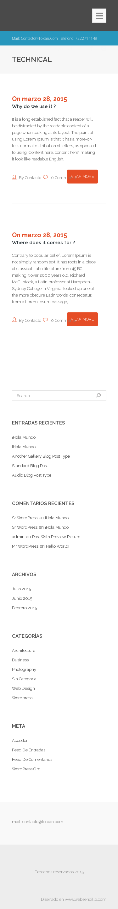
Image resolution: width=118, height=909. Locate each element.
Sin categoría (24, 679)
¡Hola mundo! (24, 437)
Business (20, 660)
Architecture (23, 650)
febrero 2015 (24, 607)
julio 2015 (21, 589)
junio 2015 (22, 598)
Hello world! (57, 546)
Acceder (20, 740)
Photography (24, 669)
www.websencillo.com (85, 899)
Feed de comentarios (32, 759)
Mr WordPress (25, 546)
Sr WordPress (24, 517)
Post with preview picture (56, 536)
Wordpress (22, 697)
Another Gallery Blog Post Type (41, 456)
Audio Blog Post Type (31, 475)
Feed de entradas (28, 750)
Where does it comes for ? (43, 242)
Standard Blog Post (30, 465)
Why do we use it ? (34, 106)
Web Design (23, 688)
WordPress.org (26, 769)
